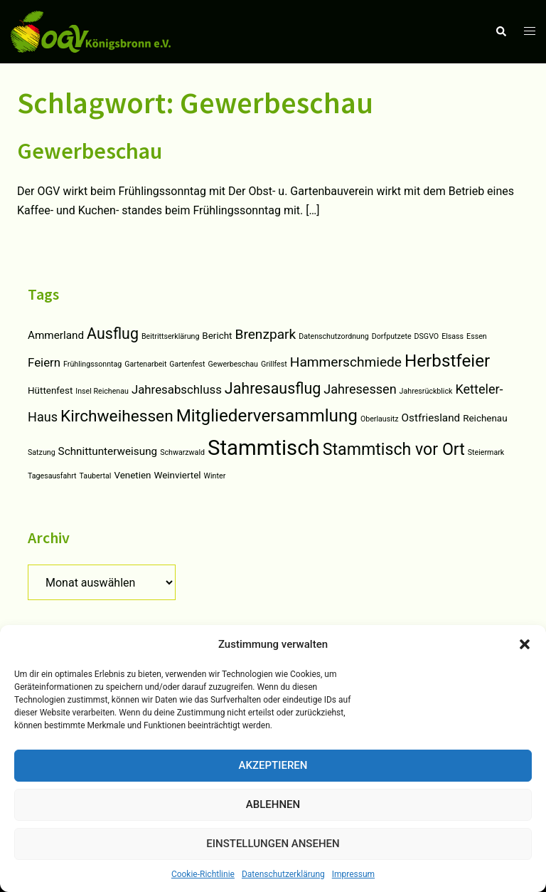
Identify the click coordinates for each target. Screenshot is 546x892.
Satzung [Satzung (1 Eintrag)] (41, 452)
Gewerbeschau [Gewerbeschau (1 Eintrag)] (232, 364)
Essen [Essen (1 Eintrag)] (476, 336)
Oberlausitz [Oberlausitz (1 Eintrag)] (379, 419)
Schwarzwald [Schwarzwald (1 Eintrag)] (182, 452)
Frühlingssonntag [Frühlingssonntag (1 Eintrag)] (92, 364)
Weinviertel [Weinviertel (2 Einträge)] (177, 475)
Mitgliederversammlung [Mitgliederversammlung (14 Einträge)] (267, 416)
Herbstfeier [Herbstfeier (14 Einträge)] (447, 361)
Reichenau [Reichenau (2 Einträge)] (485, 418)
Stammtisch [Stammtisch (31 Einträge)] (264, 448)
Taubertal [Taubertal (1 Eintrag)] (96, 476)
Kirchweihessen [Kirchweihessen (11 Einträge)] (116, 416)
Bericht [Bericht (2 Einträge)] (217, 335)
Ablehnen (273, 804)
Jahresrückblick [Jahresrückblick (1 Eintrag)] (426, 391)
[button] (525, 644)
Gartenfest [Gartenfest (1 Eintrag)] (187, 364)
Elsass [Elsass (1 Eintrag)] (452, 336)
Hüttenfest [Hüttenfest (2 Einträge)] (50, 390)
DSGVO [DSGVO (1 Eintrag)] (426, 336)
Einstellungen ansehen (272, 843)
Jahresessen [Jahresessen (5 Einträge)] (359, 389)
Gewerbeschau (89, 151)
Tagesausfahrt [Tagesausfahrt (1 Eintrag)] (52, 476)
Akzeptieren (273, 765)
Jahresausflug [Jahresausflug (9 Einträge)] (273, 388)
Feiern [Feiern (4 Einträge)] (44, 362)
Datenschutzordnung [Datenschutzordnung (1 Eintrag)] (334, 336)
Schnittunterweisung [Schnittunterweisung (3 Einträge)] (108, 451)
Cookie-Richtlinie (203, 874)
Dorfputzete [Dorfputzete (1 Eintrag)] (392, 336)
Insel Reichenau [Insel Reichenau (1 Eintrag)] (102, 391)
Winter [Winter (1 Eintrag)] (215, 476)
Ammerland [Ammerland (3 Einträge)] (56, 335)
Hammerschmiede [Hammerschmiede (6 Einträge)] (346, 362)
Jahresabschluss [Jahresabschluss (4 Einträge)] (177, 389)
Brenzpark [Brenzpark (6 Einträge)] (265, 334)
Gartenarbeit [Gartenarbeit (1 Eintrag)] (145, 364)
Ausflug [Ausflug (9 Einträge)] (113, 333)
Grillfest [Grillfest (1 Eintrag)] (274, 364)
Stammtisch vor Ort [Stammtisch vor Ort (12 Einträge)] (394, 449)
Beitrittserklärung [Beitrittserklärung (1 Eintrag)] (170, 336)
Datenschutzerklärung (283, 874)
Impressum (353, 874)
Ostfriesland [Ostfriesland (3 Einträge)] (431, 417)
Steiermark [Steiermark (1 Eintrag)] (486, 452)
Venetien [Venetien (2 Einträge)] (132, 475)
